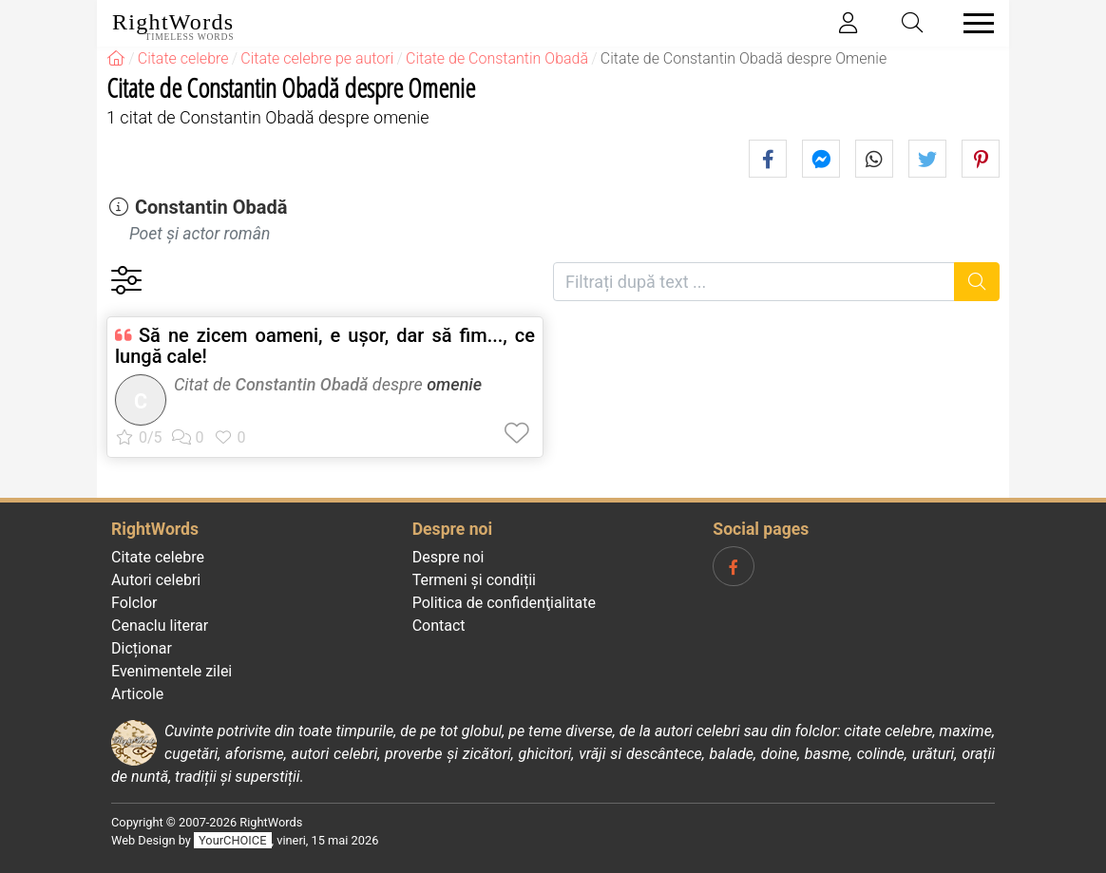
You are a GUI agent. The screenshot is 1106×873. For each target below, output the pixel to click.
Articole (137, 694)
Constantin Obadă (211, 207)
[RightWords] (115, 58)
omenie (454, 384)
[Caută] (977, 281)
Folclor (134, 603)
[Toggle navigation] (973, 23)
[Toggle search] (913, 23)
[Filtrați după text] (754, 281)
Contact (439, 626)
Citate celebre (157, 557)
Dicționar (141, 648)
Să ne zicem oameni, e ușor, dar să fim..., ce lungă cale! (325, 346)
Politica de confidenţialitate (504, 603)
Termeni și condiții (474, 580)
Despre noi (448, 557)
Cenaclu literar (159, 626)
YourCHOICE (232, 840)
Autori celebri (155, 580)
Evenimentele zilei (171, 671)
